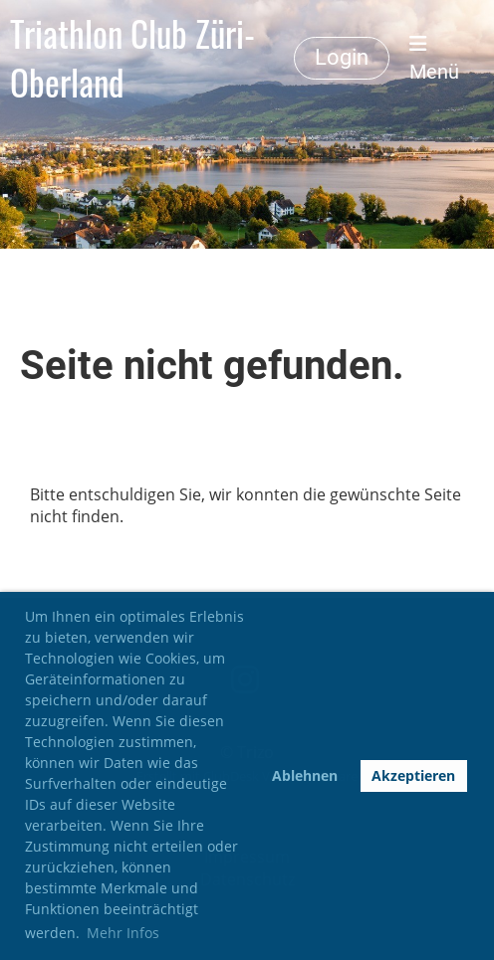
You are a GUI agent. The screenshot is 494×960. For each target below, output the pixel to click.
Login (342, 57)
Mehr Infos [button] (123, 932)
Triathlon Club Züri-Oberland (132, 58)
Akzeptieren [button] (413, 775)
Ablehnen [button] (305, 775)
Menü (434, 59)
